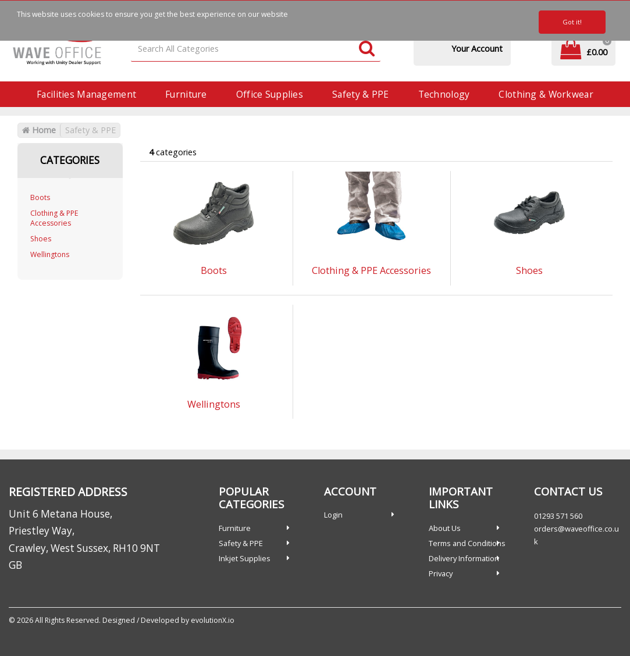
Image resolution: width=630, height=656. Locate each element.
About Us (445, 528)
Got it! (572, 21)
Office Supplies (269, 94)
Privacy (441, 573)
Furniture (186, 94)
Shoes (40, 239)
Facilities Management (86, 94)
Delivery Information (464, 558)
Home (39, 130)
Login (333, 514)
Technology (444, 94)
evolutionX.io (212, 620)
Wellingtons (49, 254)
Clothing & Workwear (546, 94)
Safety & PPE (360, 94)
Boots (40, 197)
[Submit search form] (366, 49)
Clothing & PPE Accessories (54, 218)
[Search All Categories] (255, 49)
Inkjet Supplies (244, 558)
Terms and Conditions (467, 543)
